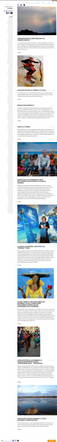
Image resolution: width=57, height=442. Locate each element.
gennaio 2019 (10, 58)
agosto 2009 (10, 196)
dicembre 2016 (10, 84)
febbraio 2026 (10, 18)
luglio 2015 (11, 104)
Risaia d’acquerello (25, 105)
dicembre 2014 (10, 114)
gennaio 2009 (10, 205)
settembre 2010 (10, 178)
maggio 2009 (10, 200)
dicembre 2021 (10, 39)
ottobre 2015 (10, 100)
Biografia (28, 3)
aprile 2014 (11, 120)
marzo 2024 (10, 19)
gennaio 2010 (10, 189)
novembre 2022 (10, 28)
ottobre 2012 (10, 145)
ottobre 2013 (10, 128)
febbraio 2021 (10, 50)
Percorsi (43, 3)
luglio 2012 (11, 149)
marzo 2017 (10, 81)
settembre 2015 (10, 101)
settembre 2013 (10, 130)
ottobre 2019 (10, 55)
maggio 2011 (10, 168)
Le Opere (23, 3)
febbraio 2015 (10, 111)
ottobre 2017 (10, 74)
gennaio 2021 (10, 51)
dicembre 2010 (10, 174)
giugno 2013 (10, 134)
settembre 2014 (10, 118)
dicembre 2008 (10, 207)
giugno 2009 (10, 199)
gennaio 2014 (10, 124)
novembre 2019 (10, 54)
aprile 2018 (11, 66)
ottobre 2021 (10, 42)
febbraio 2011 (10, 172)
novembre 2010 (10, 176)
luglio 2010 (11, 181)
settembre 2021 (10, 43)
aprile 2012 (11, 153)
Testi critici (37, 3)
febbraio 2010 (10, 188)
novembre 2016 (10, 85)
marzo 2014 (10, 122)
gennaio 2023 (10, 27)
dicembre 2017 (10, 72)
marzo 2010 (10, 187)
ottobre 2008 (10, 210)
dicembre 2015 (10, 97)
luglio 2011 (11, 165)
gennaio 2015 (10, 112)
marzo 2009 (10, 203)
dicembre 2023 (10, 22)
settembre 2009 (10, 195)
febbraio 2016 (10, 95)
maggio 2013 (10, 135)
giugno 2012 (10, 150)
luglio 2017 (11, 77)
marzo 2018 (10, 68)
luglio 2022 (11, 34)
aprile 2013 (11, 137)
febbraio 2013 (10, 139)
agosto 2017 (10, 76)
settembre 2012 (10, 146)
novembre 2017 (10, 73)
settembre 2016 (10, 88)
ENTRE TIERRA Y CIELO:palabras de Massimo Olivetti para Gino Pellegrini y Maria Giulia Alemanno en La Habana (31, 304)
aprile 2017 (11, 80)
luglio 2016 (11, 89)
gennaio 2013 (10, 141)
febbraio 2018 (10, 69)
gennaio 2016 (10, 96)
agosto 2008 (10, 212)
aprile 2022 (11, 37)
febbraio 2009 (10, 204)
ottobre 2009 (10, 193)
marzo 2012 (10, 154)
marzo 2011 (10, 170)
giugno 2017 (10, 78)
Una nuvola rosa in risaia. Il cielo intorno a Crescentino (31, 419)
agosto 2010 (10, 180)
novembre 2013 (10, 127)
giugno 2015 (10, 105)
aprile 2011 (11, 169)
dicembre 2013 (10, 126)
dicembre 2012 (10, 142)
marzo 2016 (10, 93)
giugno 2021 (10, 47)
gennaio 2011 (10, 173)
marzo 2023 (10, 24)
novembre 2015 (10, 99)
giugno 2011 (10, 166)
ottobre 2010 (10, 177)
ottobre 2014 (10, 116)
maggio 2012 (10, 151)
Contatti (49, 3)
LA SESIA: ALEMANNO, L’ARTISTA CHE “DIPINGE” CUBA (31, 247)
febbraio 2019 (10, 57)
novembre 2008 (10, 208)
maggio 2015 (10, 107)
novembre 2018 (10, 61)
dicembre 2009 (10, 191)
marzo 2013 (10, 138)
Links (53, 3)
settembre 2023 (10, 23)
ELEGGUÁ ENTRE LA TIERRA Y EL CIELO (31, 90)
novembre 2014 (10, 115)
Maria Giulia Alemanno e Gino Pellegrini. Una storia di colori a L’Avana (31, 181)
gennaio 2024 (10, 20)
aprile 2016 (11, 92)
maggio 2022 (10, 35)
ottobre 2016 (10, 87)
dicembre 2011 (10, 158)
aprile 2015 (11, 108)
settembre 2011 (10, 162)
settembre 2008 (10, 211)
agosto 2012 (10, 147)
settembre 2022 (10, 31)
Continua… (19, 52)
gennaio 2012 (10, 157)
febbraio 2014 (10, 123)
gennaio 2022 (10, 38)
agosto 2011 (10, 164)
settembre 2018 (10, 62)
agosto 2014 (10, 119)
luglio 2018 (11, 64)
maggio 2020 (10, 53)
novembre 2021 (10, 41)
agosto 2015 (10, 103)
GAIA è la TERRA (23, 127)
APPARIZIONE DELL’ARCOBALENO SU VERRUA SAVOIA (31, 39)
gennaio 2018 (10, 70)
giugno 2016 (10, 91)
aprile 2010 (11, 185)
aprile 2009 (11, 201)
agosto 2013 (10, 131)
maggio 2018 (10, 65)
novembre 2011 (10, 160)
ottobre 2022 (10, 30)
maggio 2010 (10, 184)
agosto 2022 (10, 32)
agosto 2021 (10, 45)
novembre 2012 (10, 143)
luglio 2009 (11, 197)
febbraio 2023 (10, 26)
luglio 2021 (11, 46)
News (33, 3)
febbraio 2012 (10, 155)
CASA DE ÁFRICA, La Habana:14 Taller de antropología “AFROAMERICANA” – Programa (29, 361)
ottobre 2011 (10, 161)
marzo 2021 (10, 49)
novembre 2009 (10, 192)
